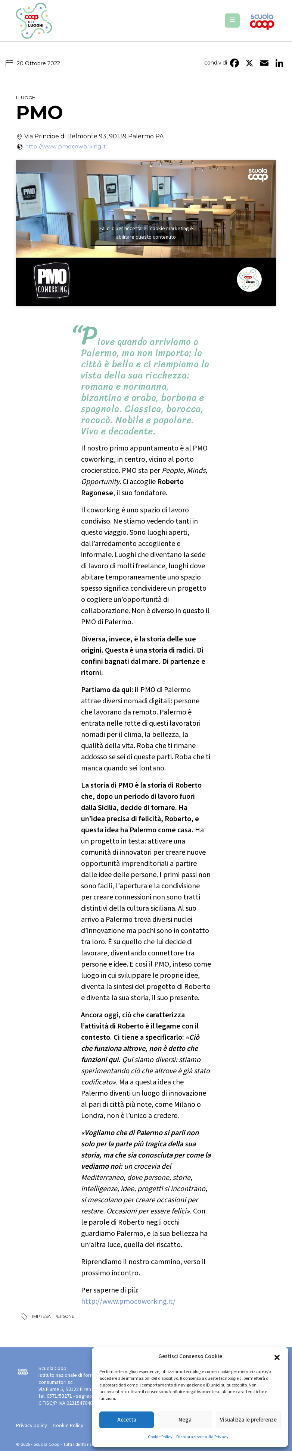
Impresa (41, 1316)
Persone (64, 1316)
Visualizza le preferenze (248, 1419)
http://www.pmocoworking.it (65, 146)
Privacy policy (31, 1425)
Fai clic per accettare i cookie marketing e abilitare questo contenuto (146, 233)
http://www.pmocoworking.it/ (128, 1301)
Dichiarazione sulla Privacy (202, 1437)
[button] (277, 1356)
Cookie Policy (160, 1437)
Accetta (126, 1419)
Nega (185, 1419)
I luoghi (26, 97)
